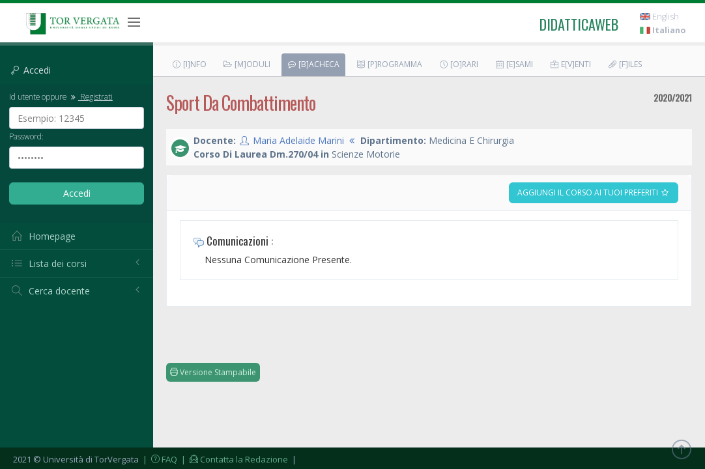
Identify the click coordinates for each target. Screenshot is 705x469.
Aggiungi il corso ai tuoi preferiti (593, 192)
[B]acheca (313, 64)
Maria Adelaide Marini (298, 140)
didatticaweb (579, 24)
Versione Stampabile (213, 372)
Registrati (90, 96)
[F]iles (624, 64)
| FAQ (159, 459)
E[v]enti (570, 64)
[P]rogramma (389, 64)
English (659, 16)
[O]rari (458, 64)
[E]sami (514, 64)
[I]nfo (189, 64)
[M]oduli (246, 64)
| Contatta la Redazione (233, 459)
